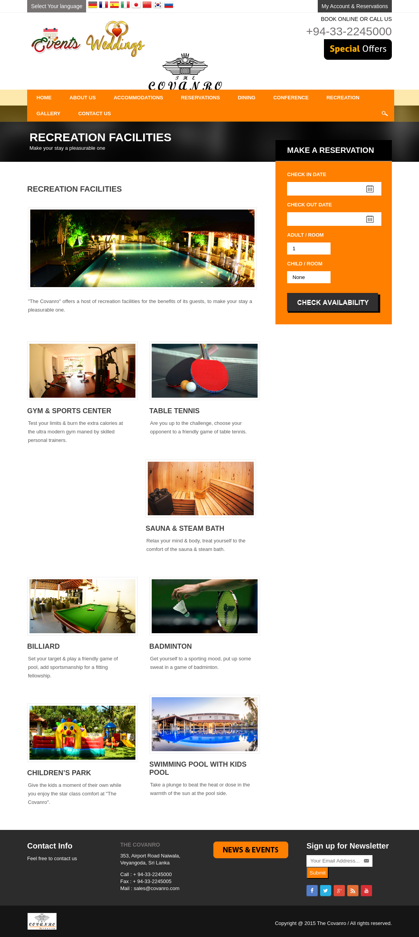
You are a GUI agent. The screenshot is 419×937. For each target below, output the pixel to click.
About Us (82, 97)
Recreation (342, 97)
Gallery (48, 113)
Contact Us (94, 113)
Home (44, 97)
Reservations (200, 97)
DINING (247, 97)
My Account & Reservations (355, 6)
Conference (290, 97)
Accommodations (138, 97)
